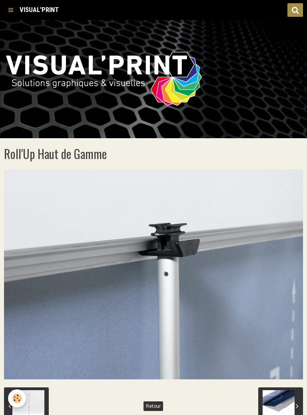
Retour (153, 406)
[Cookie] (17, 398)
